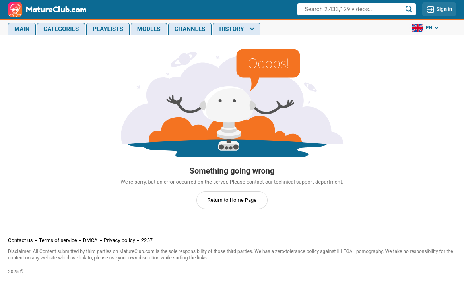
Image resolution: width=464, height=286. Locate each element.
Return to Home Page (232, 200)
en (425, 28)
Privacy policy (119, 240)
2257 (147, 240)
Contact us (20, 240)
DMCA (90, 240)
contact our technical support (280, 182)
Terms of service (58, 240)
